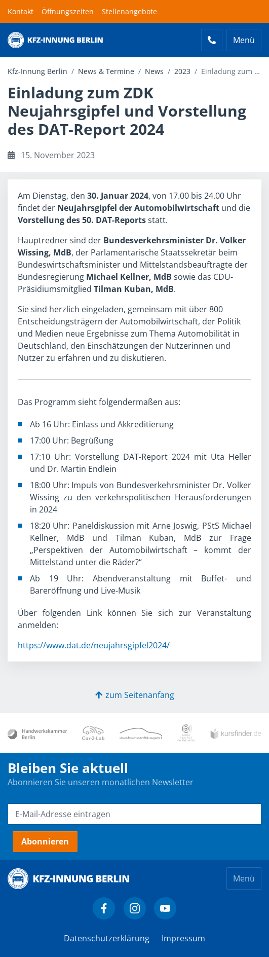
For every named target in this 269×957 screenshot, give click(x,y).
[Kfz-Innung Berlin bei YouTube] (165, 908)
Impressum (183, 938)
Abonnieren (45, 841)
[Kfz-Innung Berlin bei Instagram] (135, 908)
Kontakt (20, 11)
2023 (182, 71)
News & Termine (106, 71)
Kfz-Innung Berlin (37, 71)
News (154, 71)
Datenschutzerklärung (106, 938)
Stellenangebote (129, 11)
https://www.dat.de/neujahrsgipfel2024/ (94, 645)
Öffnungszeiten (68, 11)
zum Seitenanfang (134, 695)
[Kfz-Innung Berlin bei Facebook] (104, 908)
